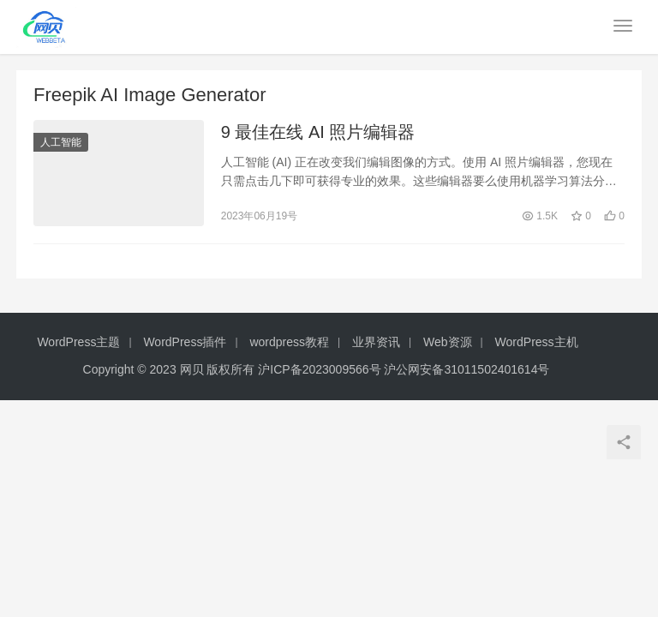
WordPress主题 (78, 342)
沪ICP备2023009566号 (321, 369)
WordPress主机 (536, 342)
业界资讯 (376, 342)
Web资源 (447, 342)
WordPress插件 (184, 342)
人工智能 (60, 142)
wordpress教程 (289, 342)
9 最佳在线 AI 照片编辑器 (318, 132)
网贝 (192, 369)
